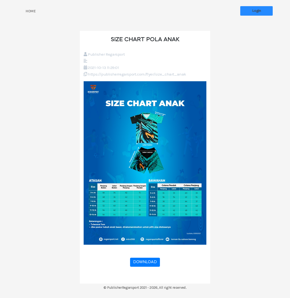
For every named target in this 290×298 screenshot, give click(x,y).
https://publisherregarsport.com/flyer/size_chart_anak (137, 74)
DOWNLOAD (145, 262)
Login (256, 10)
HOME (31, 11)
